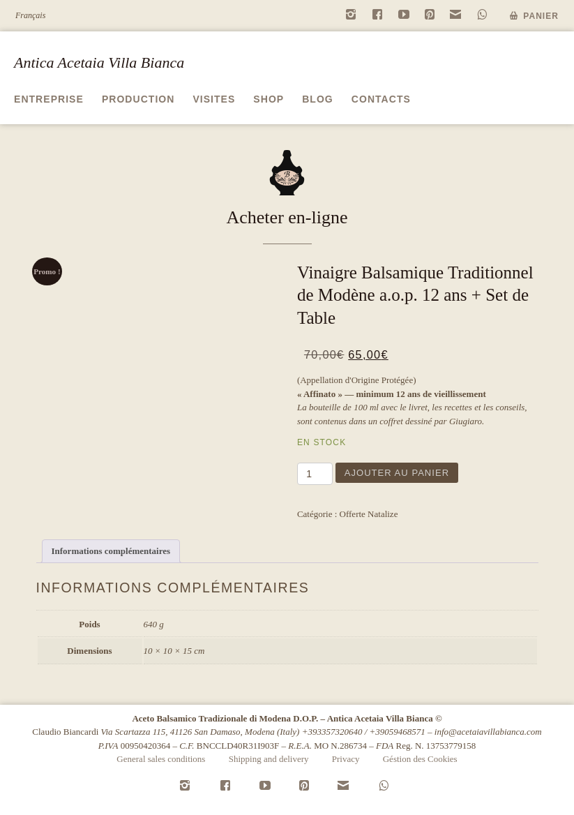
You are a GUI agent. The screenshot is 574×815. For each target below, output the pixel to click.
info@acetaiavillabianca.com (488, 731)
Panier (541, 16)
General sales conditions (160, 759)
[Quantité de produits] (315, 474)
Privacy (346, 759)
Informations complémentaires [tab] (111, 551)
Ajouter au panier (397, 473)
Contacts (381, 99)
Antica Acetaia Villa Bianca (99, 62)
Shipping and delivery (269, 759)
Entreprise (49, 99)
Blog (317, 99)
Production (138, 99)
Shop (268, 99)
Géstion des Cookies (420, 759)
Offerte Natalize (369, 514)
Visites (213, 99)
